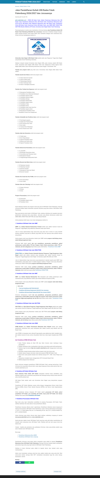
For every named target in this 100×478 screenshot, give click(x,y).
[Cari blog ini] (84, 2)
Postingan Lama (57, 471)
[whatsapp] (29, 462)
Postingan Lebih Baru (20, 471)
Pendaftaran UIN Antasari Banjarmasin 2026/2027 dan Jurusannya (34, 290)
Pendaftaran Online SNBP (54, 246)
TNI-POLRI (54, 1)
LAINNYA (74, 1)
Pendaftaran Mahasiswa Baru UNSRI (28, 435)
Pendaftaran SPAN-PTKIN (41, 270)
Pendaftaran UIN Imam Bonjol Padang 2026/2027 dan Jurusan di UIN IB (34, 292)
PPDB (68, 1)
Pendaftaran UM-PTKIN (47, 320)
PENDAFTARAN (46, 1)
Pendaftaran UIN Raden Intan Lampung (28, 437)
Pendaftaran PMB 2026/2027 (28, 2)
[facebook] (20, 462)
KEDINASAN (62, 1)
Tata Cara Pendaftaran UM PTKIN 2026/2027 (29, 288)
